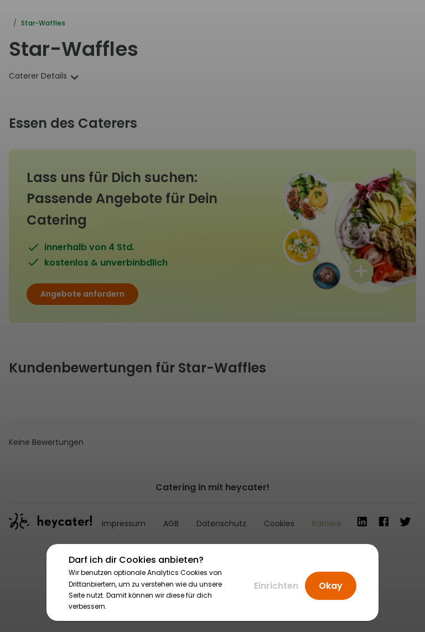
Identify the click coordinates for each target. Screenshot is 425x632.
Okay (331, 585)
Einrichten (276, 585)
